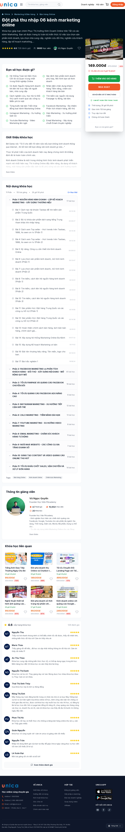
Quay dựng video (71, 802)
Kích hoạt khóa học (40, 798)
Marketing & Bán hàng (24, 14)
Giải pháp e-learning (72, 794)
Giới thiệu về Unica (40, 790)
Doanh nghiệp (87, 4)
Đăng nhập (117, 4)
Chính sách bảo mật (41, 809)
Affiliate (67, 805)
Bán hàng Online (47, 14)
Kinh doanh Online (35, 477)
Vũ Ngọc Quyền (65, 48)
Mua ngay (104, 87)
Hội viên (100, 4)
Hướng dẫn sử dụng (40, 794)
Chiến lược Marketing (53, 477)
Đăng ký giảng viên (71, 790)
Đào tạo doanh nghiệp (73, 798)
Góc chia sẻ (37, 802)
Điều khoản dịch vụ (40, 805)
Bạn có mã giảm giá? (104, 127)
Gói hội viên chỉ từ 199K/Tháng (104, 95)
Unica (6, 14)
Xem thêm (10, 172)
